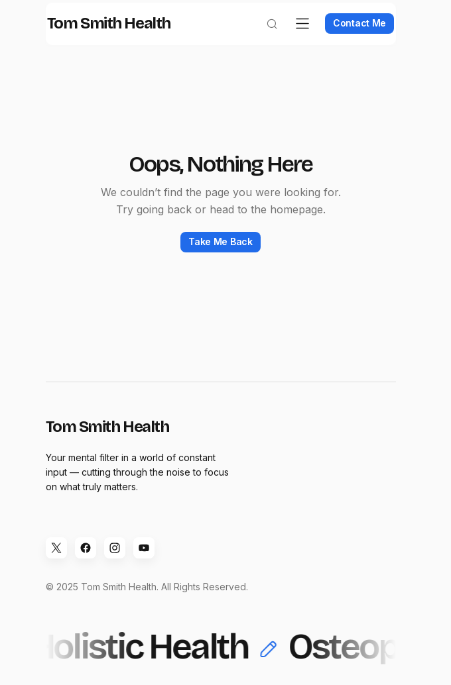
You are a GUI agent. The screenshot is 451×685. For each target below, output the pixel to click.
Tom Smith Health (118, 37)
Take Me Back (220, 254)
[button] (262, 37)
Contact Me (350, 36)
